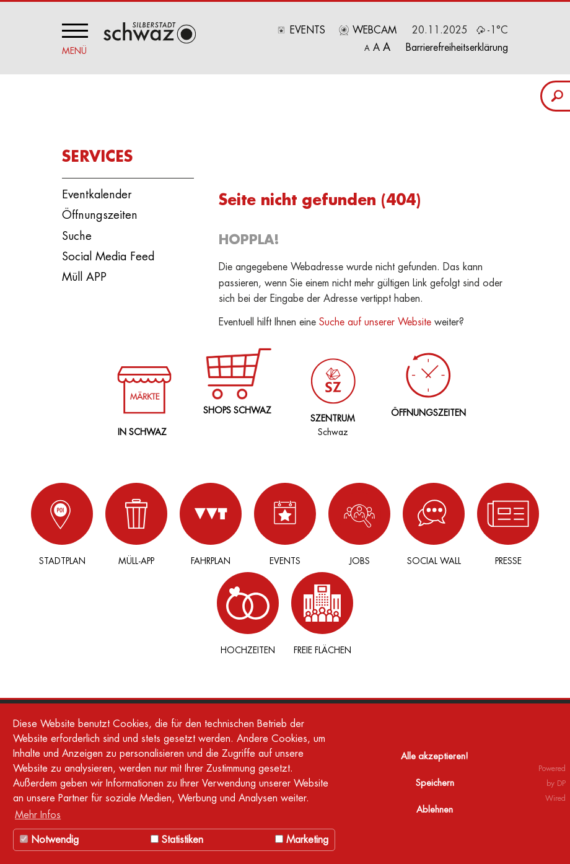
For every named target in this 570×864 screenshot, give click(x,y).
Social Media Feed (108, 252)
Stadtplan (43, 520)
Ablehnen (434, 809)
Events (307, 30)
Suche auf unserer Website (375, 319)
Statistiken (177, 840)
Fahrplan (167, 520)
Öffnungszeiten (100, 212)
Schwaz (330, 384)
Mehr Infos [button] (38, 815)
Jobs (291, 520)
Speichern (435, 783)
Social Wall (353, 520)
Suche (77, 232)
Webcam (375, 30)
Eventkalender (96, 191)
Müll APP (84, 273)
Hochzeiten (477, 520)
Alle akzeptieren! (434, 756)
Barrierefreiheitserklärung (457, 48)
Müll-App (105, 520)
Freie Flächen (539, 520)
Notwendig (49, 840)
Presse (415, 520)
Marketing (301, 840)
